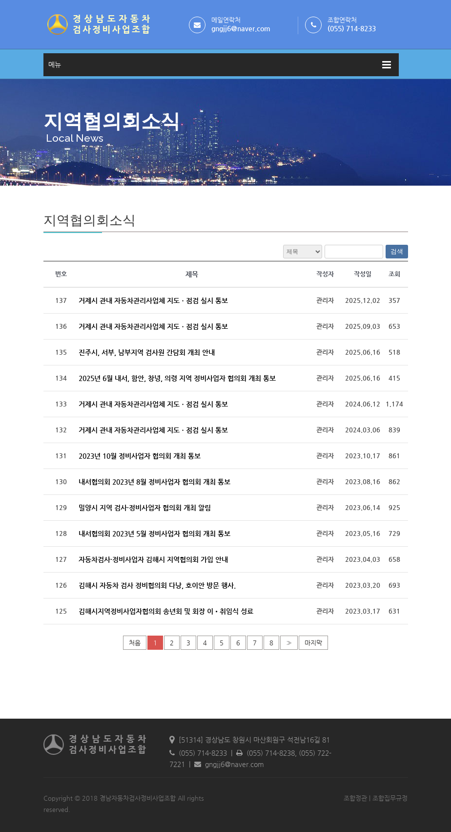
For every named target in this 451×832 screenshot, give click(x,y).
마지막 (313, 642)
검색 (396, 251)
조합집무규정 (390, 798)
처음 (135, 642)
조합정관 (355, 798)
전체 (302, 251)
